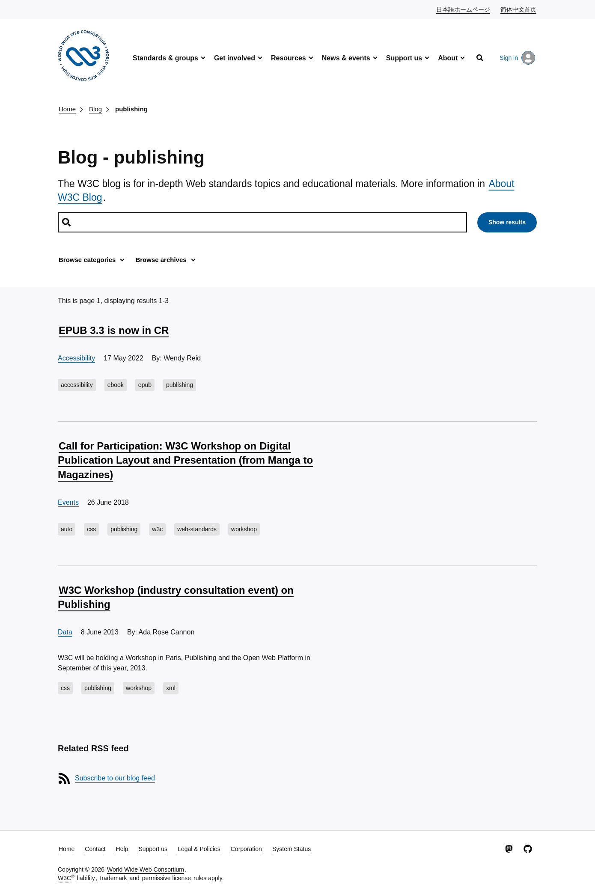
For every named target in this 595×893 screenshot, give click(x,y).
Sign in (517, 58)
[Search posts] (262, 222)
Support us (404, 58)
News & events (346, 58)
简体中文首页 (518, 9)
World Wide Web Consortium (145, 869)
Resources (288, 58)
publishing (131, 109)
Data (65, 632)
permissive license (166, 878)
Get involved (234, 58)
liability (86, 878)
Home (67, 109)
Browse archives (160, 259)
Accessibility (76, 358)
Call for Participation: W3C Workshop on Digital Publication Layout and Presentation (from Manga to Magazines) (185, 460)
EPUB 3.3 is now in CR (114, 330)
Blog (95, 109)
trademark (113, 878)
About (448, 58)
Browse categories (87, 259)
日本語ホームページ (463, 9)
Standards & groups (165, 58)
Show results (507, 222)
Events (68, 502)
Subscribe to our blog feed (115, 778)
